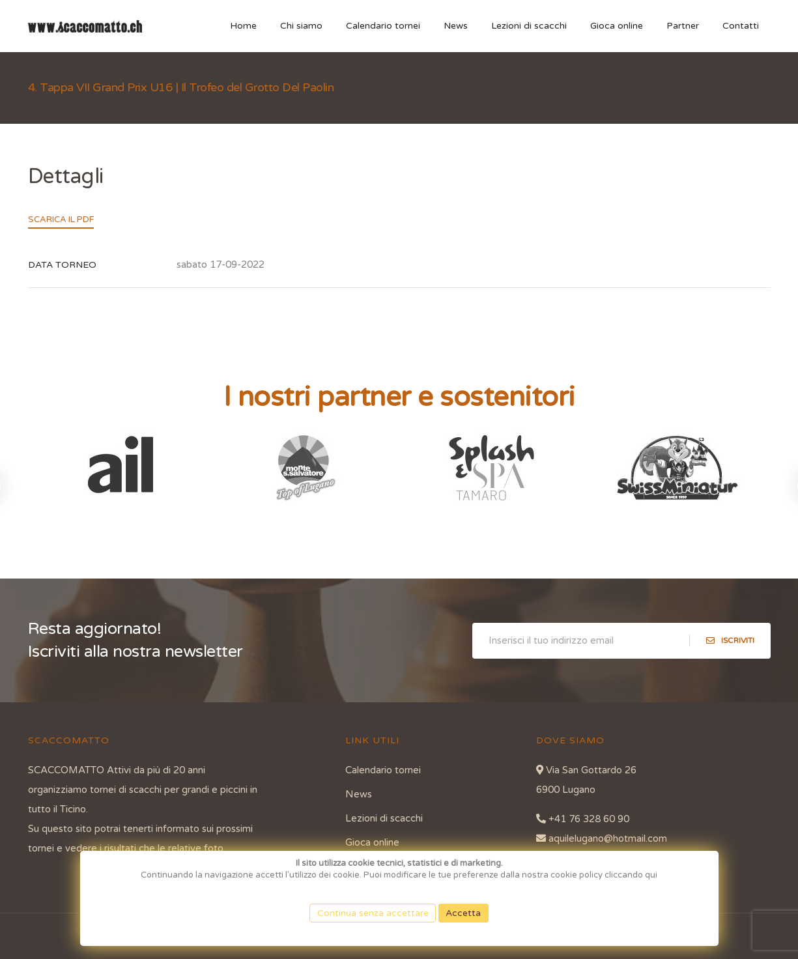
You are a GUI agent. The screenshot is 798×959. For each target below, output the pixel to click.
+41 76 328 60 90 (582, 819)
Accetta (463, 913)
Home (243, 25)
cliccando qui (631, 875)
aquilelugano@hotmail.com (601, 838)
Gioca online (616, 25)
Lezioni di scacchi (529, 25)
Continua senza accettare (373, 913)
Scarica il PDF (61, 219)
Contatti (740, 25)
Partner (682, 25)
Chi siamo (301, 25)
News (456, 25)
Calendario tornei (383, 25)
